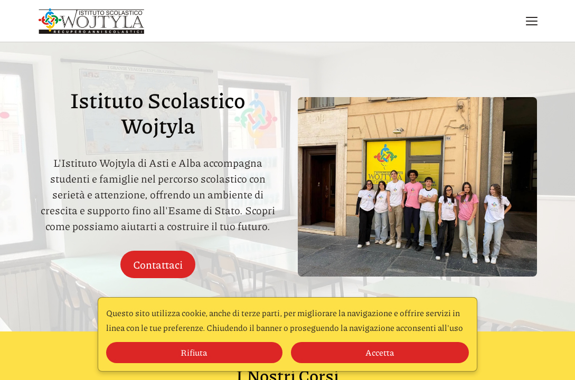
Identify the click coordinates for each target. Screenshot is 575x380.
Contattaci (158, 264)
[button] (531, 21)
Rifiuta (194, 352)
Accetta (379, 352)
